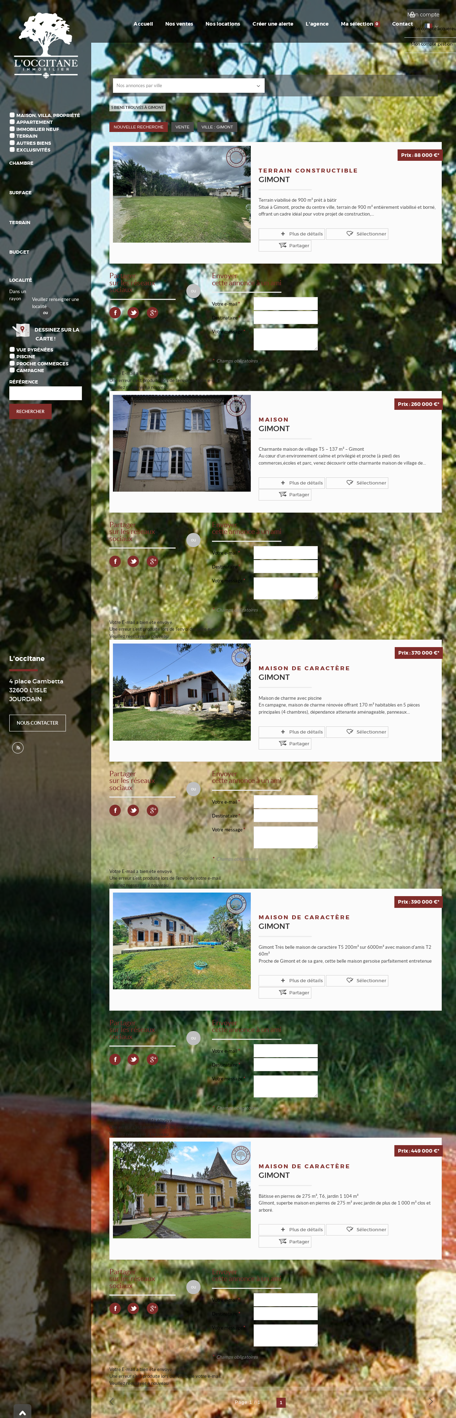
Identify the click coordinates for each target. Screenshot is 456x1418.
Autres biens (33, 143)
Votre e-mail (224, 291)
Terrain (26, 136)
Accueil (181, 24)
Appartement (34, 122)
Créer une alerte (295, 24)
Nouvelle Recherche (139, 127)
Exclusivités (33, 150)
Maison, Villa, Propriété (48, 115)
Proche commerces (42, 364)
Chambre (21, 163)
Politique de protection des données (145, 1390)
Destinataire (225, 305)
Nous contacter (37, 723)
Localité (20, 280)
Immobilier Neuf (37, 129)
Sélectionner (336, 234)
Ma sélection (372, 24)
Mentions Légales (89, 1390)
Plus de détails (288, 234)
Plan (84, 1404)
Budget (19, 252)
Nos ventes (212, 24)
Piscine (25, 357)
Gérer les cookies (201, 1390)
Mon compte (423, 14)
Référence (23, 382)
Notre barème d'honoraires (46, 1404)
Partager (377, 234)
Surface (20, 193)
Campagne (30, 370)
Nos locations (250, 24)
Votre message (227, 319)
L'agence (334, 24)
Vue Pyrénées (34, 350)
